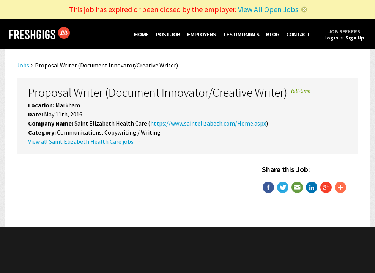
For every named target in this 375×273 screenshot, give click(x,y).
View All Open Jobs (268, 9)
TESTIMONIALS (241, 34)
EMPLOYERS (201, 34)
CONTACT (298, 34)
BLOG (272, 34)
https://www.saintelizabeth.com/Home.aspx (208, 123)
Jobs (23, 65)
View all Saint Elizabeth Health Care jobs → (84, 141)
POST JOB (168, 34)
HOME (141, 34)
